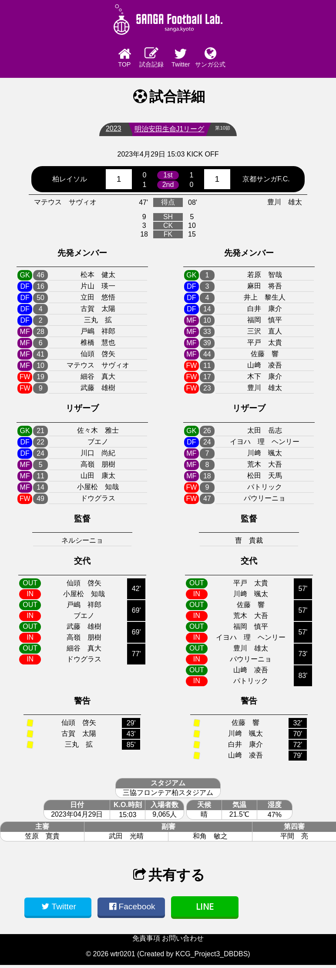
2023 (110, 131)
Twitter (192, 59)
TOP (96, 59)
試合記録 (144, 58)
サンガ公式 (240, 58)
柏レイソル (69, 181)
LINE (205, 909)
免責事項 (146, 941)
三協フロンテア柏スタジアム (168, 795)
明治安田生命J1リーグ (166, 132)
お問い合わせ (183, 941)
